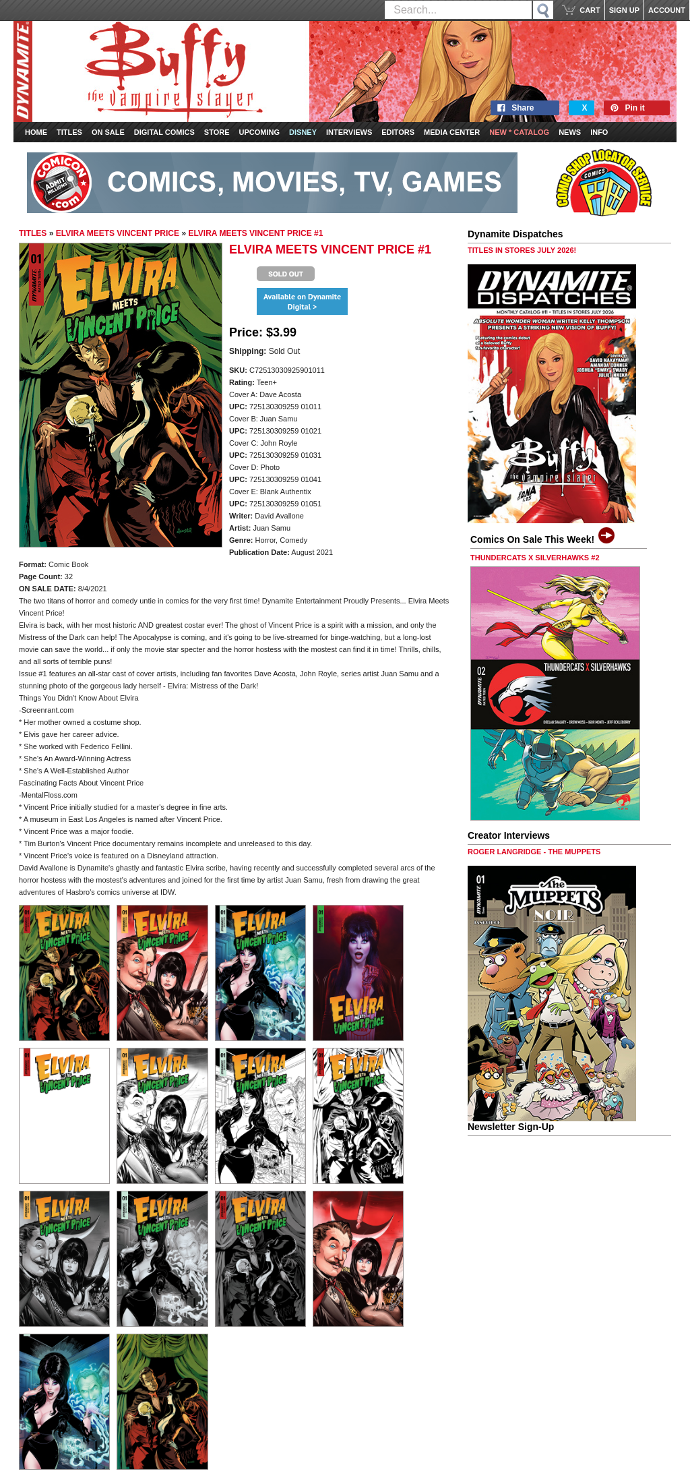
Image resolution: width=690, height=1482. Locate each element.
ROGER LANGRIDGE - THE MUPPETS (534, 852)
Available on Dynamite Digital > (302, 301)
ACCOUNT (666, 10)
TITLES (32, 233)
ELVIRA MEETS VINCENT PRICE (117, 233)
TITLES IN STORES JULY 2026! (522, 250)
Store (217, 132)
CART (589, 10)
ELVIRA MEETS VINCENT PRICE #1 (255, 233)
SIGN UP (624, 10)
